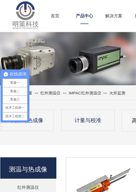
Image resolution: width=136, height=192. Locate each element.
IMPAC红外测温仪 (85, 93)
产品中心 (84, 16)
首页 (55, 16)
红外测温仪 (50, 93)
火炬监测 (117, 93)
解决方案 (113, 16)
